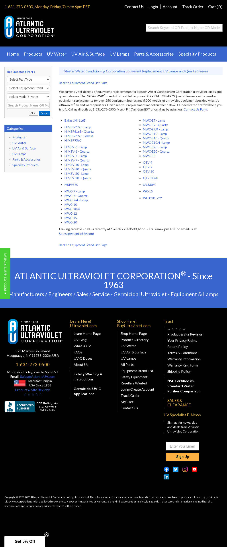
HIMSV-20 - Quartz (78, 178)
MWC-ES (149, 156)
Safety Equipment (134, 377)
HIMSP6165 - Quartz (79, 131)
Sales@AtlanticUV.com (76, 233)
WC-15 (148, 191)
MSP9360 (71, 184)
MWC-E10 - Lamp (155, 134)
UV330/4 (149, 184)
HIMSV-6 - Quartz (77, 151)
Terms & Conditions (182, 353)
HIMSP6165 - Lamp (78, 127)
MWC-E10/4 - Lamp (156, 142)
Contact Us (134, 6)
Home (13, 53)
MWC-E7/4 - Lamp (155, 129)
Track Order (193, 6)
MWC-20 (71, 222)
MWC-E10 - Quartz (156, 138)
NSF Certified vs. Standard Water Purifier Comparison (184, 386)
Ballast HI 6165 (75, 120)
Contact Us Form (195, 109)
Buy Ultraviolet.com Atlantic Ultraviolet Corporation (47, 27)
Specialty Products (197, 53)
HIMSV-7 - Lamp (76, 156)
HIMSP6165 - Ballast (79, 136)
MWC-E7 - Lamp (154, 120)
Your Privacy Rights (182, 340)
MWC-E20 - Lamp (155, 147)
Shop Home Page (134, 333)
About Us (81, 364)
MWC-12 (71, 213)
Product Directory (135, 340)
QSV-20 (148, 171)
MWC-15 (71, 218)
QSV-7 (147, 167)
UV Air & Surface (88, 53)
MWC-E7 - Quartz (155, 125)
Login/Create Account (137, 389)
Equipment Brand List (137, 371)
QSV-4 (147, 162)
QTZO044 (150, 178)
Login (153, 6)
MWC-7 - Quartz (76, 196)
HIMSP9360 (73, 140)
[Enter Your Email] (182, 446)
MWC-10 (71, 204)
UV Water (57, 53)
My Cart (127, 402)
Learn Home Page (87, 333)
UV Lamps (119, 53)
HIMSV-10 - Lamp (77, 165)
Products (33, 53)
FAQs (78, 352)
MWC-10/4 (72, 209)
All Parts (127, 364)
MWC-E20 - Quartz (156, 151)
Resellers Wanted (134, 383)
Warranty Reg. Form (182, 365)
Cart (215, 6)
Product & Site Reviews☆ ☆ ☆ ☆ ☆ (32, 392)
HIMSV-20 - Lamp (77, 173)
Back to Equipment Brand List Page (83, 83)
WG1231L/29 (152, 198)
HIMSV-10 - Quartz (78, 169)
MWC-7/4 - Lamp (76, 200)
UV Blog (80, 340)
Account (170, 6)
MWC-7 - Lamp (75, 191)
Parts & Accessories (154, 53)
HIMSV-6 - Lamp (76, 147)
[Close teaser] (46, 534)
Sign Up (182, 457)
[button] (5, 273)
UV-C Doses (83, 358)
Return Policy (177, 346)
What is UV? (83, 346)
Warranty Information (184, 359)
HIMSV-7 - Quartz (77, 160)
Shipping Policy (179, 371)
